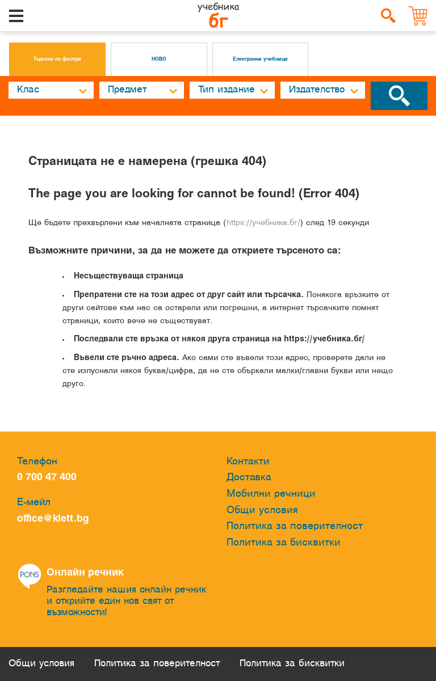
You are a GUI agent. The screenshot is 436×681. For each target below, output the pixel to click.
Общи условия (262, 510)
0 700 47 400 (49, 478)
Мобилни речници (271, 494)
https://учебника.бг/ (263, 223)
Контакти (248, 462)
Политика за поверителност (295, 526)
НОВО (159, 59)
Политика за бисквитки (284, 543)
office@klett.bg (53, 519)
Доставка (249, 478)
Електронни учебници (260, 59)
